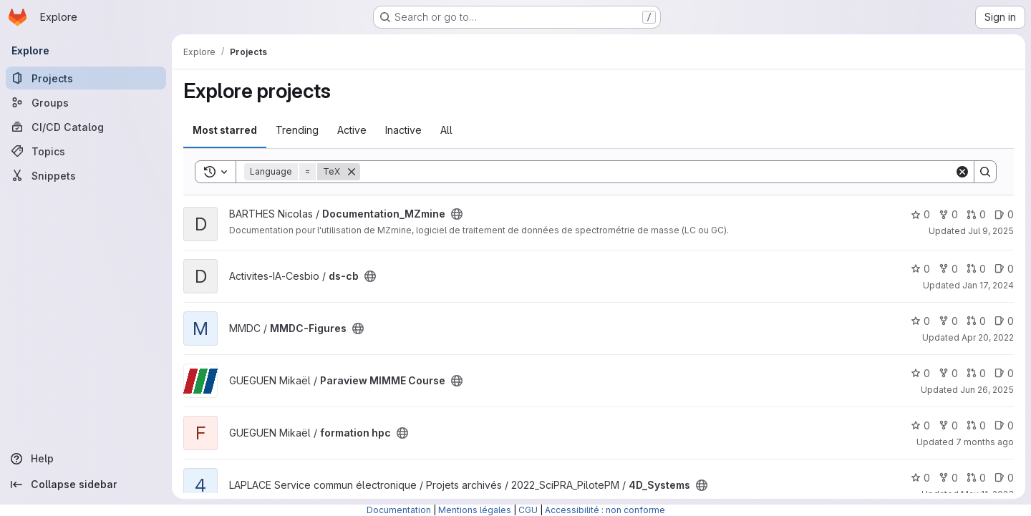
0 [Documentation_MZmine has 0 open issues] (1004, 214)
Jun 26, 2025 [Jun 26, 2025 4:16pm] (987, 389)
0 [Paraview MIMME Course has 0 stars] (920, 373)
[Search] (657, 171)
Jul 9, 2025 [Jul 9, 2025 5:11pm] (991, 230)
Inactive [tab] (403, 130)
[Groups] (86, 102)
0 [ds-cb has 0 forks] (948, 269)
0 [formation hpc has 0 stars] (920, 425)
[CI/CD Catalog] (86, 126)
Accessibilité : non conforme (605, 510)
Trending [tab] (297, 130)
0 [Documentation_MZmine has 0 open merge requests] (976, 214)
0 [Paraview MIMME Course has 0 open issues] (1004, 373)
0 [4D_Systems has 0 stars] (920, 478)
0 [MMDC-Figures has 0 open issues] (1004, 321)
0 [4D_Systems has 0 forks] (948, 478)
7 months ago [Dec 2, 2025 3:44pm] (985, 442)
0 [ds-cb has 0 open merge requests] (976, 269)
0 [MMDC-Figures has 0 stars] (920, 321)
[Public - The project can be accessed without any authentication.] (457, 214)
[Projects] (86, 78)
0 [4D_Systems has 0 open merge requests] (976, 478)
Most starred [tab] (225, 130)
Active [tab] (352, 130)
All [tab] (446, 130)
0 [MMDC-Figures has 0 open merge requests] (976, 321)
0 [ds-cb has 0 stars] (920, 269)
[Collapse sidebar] (86, 484)
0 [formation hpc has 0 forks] (948, 425)
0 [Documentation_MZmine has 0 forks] (948, 214)
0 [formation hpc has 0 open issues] (1004, 425)
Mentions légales (474, 510)
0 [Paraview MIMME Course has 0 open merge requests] (976, 373)
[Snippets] (86, 175)
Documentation (399, 510)
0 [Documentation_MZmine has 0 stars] (920, 214)
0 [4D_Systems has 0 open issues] (1004, 478)
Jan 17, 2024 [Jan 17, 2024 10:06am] (988, 285)
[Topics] (86, 151)
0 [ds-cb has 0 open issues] (1004, 269)
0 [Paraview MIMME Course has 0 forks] (948, 373)
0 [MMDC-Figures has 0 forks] (948, 321)
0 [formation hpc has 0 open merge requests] (976, 425)
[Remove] (351, 171)
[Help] (86, 458)
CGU (528, 510)
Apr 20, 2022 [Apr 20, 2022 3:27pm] (988, 337)
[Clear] (962, 171)
